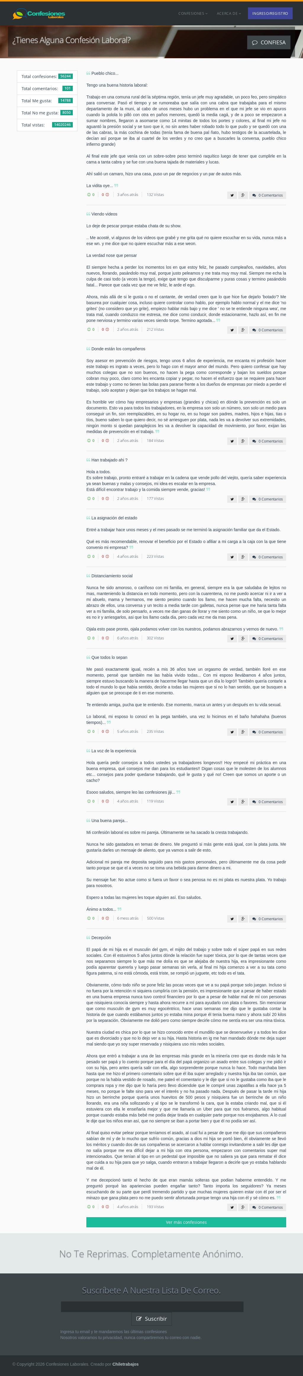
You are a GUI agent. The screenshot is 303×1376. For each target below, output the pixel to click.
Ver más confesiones (186, 1222)
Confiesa (269, 42)
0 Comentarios (267, 195)
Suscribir (151, 1318)
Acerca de (229, 13)
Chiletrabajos (125, 1364)
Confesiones (193, 13)
